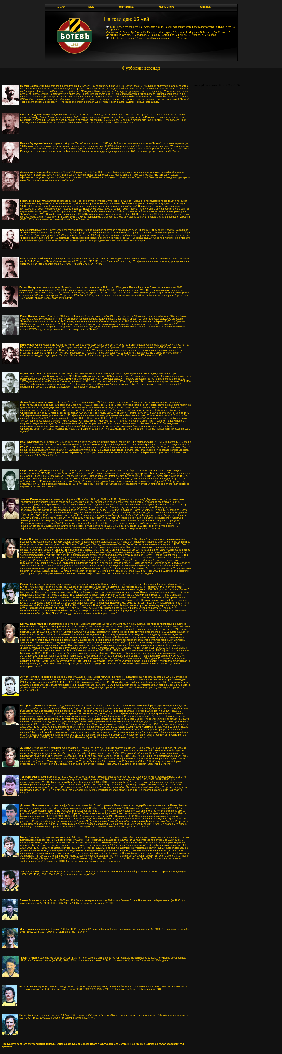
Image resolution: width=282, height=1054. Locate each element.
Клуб (92, 7)
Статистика (127, 7)
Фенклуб (206, 7)
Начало (60, 7)
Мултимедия (168, 7)
